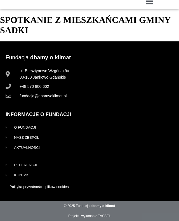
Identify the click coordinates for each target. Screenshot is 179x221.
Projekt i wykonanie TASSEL (89, 216)
